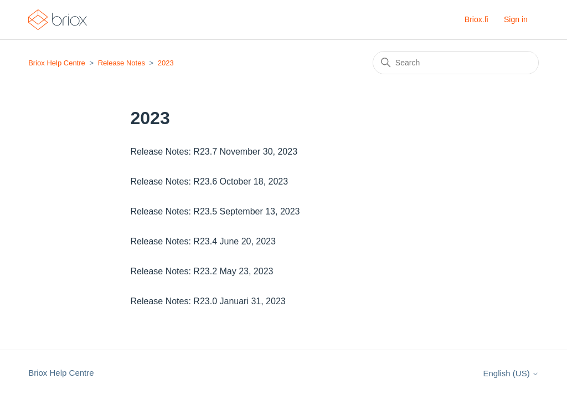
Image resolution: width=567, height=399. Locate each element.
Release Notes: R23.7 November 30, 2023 (214, 151)
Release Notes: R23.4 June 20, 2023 (203, 241)
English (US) (510, 373)
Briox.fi (476, 19)
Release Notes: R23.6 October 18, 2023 (209, 181)
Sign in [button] (516, 19)
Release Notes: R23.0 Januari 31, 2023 (208, 301)
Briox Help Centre (56, 63)
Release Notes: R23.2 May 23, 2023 (202, 271)
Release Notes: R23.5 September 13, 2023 (215, 211)
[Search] (455, 63)
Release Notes (121, 63)
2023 (166, 63)
